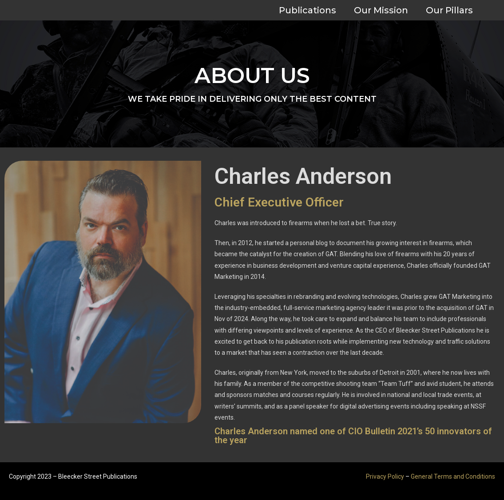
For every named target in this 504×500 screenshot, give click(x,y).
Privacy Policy (385, 476)
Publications (307, 10)
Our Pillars (449, 10)
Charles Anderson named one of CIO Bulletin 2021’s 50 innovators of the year (353, 435)
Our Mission (381, 10)
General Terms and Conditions (453, 476)
